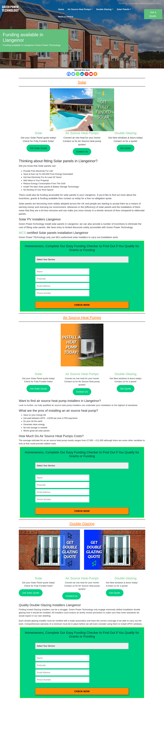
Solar (38, 133)
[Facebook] (69, 74)
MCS (22, 233)
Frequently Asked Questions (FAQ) (145, 3)
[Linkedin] (82, 74)
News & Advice (65, 16)
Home (61, 9)
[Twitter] (73, 74)
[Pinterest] (86, 74)
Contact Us (82, 151)
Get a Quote (152, 14)
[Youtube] (91, 74)
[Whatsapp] (78, 74)
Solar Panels (123, 9)
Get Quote (125, 148)
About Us (123, 3)
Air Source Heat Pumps (79, 9)
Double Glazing (103, 9)
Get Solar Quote (38, 148)
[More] (95, 74)
